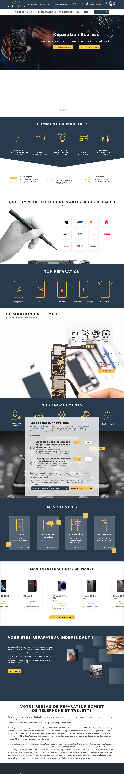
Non (87, 442)
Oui (76, 442)
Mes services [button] (44, 5)
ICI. (41, 484)
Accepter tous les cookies (81, 488)
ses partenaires (60, 426)
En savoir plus (35, 435)
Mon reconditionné (60, 5)
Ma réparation (32, 5)
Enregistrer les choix (40, 488)
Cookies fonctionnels (59, 488)
